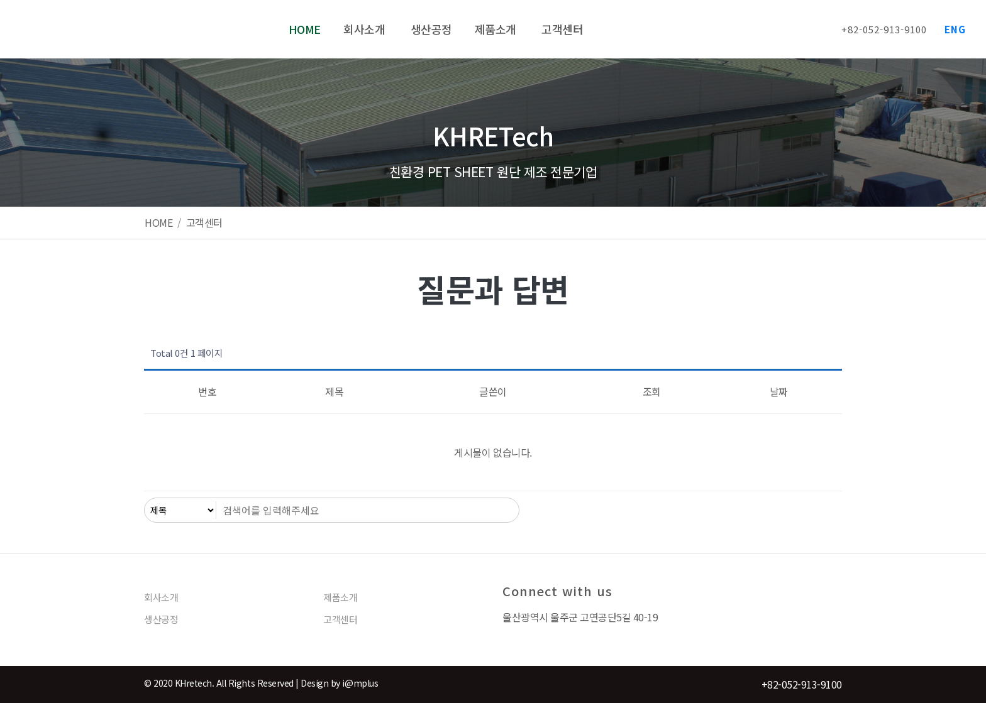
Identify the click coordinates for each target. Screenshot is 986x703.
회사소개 (161, 597)
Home (305, 29)
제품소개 (340, 597)
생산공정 (431, 29)
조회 (652, 391)
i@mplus (360, 683)
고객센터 (562, 29)
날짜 (779, 391)
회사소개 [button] (365, 29)
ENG (955, 29)
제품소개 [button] (497, 29)
